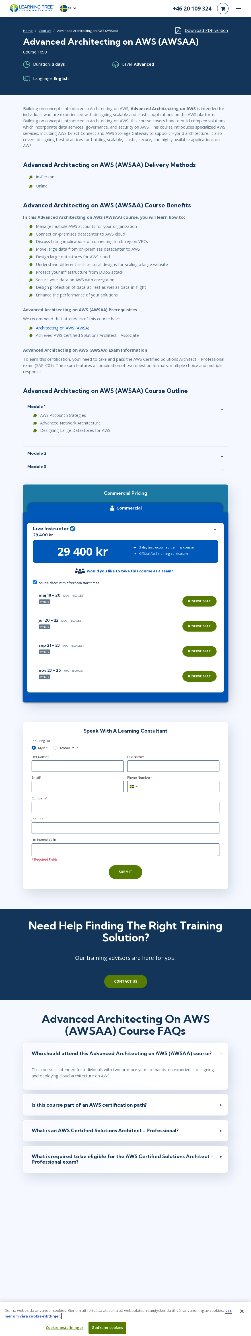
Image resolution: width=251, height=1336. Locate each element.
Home (28, 30)
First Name (40, 757)
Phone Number (139, 778)
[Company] (125, 807)
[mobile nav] (237, 8)
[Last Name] (173, 766)
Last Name (136, 757)
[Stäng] (242, 1313)
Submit (125, 871)
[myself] (34, 748)
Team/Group (69, 748)
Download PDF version (206, 30)
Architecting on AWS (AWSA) (62, 328)
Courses (45, 30)
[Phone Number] (173, 786)
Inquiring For (41, 741)
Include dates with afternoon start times (66, 582)
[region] (129, 636)
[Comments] (125, 849)
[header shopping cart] (223, 8)
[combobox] (133, 786)
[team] (56, 748)
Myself (42, 748)
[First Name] (78, 766)
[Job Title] (125, 828)
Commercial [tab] (125, 508)
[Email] (78, 786)
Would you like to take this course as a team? (130, 571)
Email (37, 778)
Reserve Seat (199, 601)
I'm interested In (44, 840)
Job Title (38, 819)
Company (40, 798)
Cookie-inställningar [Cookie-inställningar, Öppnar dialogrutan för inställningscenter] (65, 1329)
